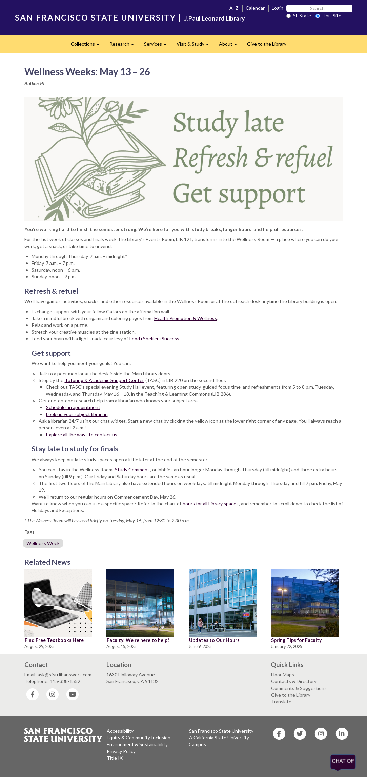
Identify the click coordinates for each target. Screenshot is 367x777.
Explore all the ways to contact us (81, 434)
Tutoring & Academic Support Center (104, 380)
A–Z (234, 8)
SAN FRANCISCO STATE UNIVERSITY (95, 17)
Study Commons (132, 469)
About (230, 46)
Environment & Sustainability (137, 744)
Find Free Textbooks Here (54, 640)
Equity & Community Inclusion (138, 737)
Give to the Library (266, 44)
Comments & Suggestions (299, 688)
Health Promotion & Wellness (185, 318)
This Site (328, 15)
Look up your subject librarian (77, 414)
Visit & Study (195, 46)
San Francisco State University (221, 731)
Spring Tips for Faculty (296, 640)
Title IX (115, 758)
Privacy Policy (121, 751)
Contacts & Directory (294, 681)
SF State (298, 15)
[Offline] (345, 762)
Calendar (255, 8)
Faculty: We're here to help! (138, 640)
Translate (281, 702)
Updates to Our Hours (214, 640)
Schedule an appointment (73, 407)
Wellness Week (43, 543)
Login (277, 8)
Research (124, 46)
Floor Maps (282, 674)
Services (157, 46)
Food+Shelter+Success (154, 338)
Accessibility (120, 731)
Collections (87, 46)
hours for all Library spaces (211, 503)
